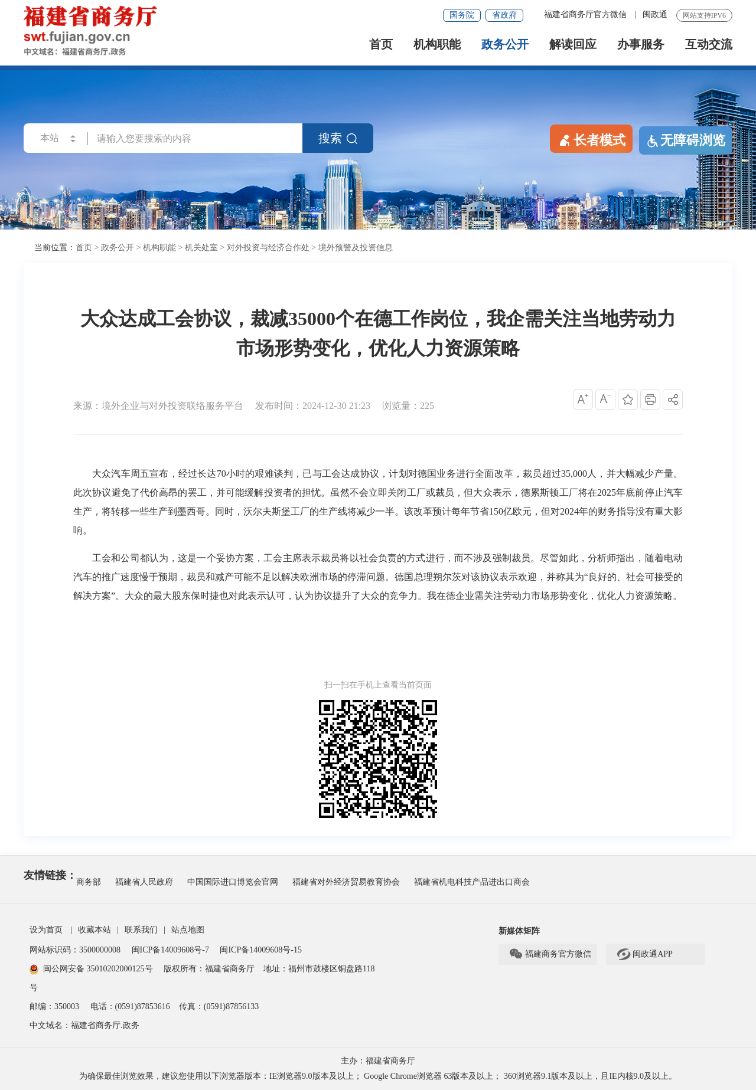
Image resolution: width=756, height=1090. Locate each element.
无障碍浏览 (685, 140)
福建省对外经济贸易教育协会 (346, 882)
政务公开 (505, 44)
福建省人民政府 (144, 882)
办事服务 (640, 44)
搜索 (337, 138)
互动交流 (708, 44)
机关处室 (201, 247)
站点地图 (187, 929)
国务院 (461, 15)
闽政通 (655, 14)
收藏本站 (94, 929)
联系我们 (141, 929)
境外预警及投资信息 (355, 247)
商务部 (88, 882)
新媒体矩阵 (519, 931)
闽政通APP (644, 954)
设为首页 (46, 929)
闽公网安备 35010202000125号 (91, 968)
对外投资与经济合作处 (268, 247)
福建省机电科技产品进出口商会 (472, 882)
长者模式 (591, 139)
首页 (381, 44)
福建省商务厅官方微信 (586, 14)
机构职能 (437, 44)
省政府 (504, 15)
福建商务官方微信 (550, 954)
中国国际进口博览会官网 (232, 882)
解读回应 (573, 44)
